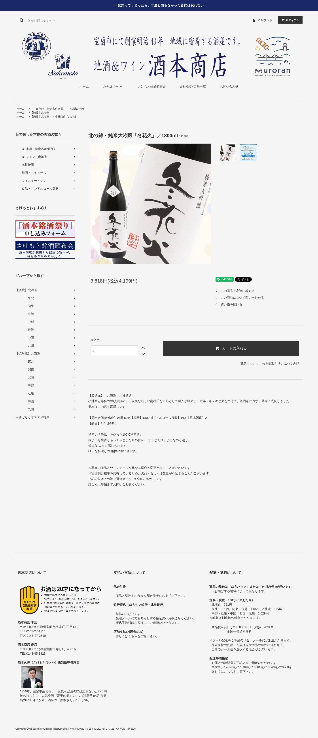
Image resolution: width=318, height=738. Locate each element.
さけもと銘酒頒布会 (152, 86)
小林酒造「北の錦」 (67, 116)
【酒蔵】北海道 (39, 112)
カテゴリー (113, 86)
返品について (249, 363)
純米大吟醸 (78, 108)
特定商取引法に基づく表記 (280, 363)
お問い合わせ (229, 86)
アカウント (265, 20)
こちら (132, 636)
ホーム (84, 86)
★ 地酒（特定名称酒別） (48, 108)
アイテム (289, 20)
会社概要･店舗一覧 (193, 86)
